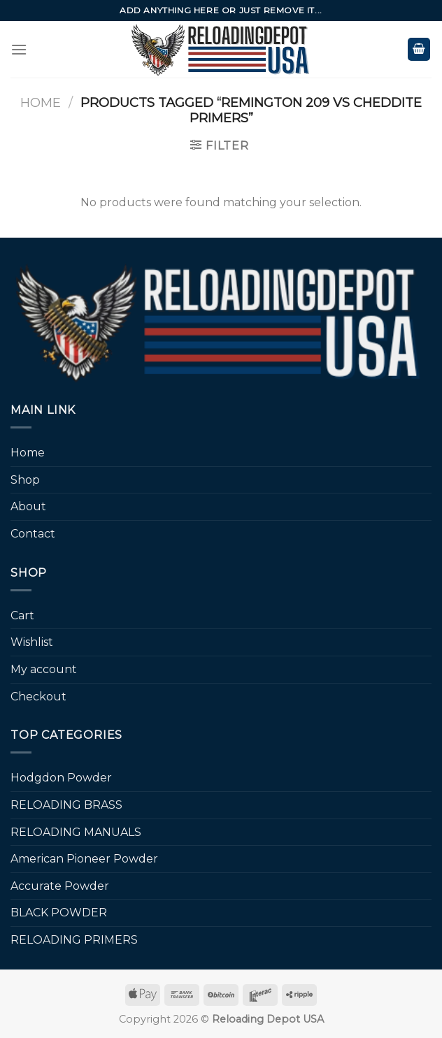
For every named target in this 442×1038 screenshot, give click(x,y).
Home (40, 102)
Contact (32, 533)
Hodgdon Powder (61, 777)
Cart (22, 615)
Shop (25, 479)
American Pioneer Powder (84, 858)
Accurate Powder (59, 886)
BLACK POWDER (58, 912)
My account (43, 669)
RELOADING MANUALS (75, 832)
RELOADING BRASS (66, 805)
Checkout (38, 696)
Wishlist (31, 642)
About (28, 506)
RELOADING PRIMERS (74, 939)
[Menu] (18, 49)
